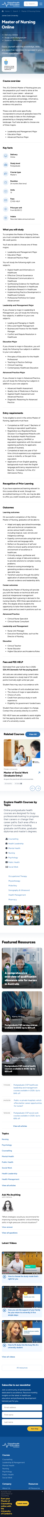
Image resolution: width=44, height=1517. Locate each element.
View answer (7, 1227)
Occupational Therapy (17, 876)
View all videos (8, 1357)
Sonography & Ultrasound (19, 890)
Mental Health (14, 848)
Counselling (13, 839)
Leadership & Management (13, 1462)
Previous (32, 788)
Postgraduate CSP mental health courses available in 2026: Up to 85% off (20, 1069)
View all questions (9, 1233)
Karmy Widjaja (18, 964)
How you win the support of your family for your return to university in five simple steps (24, 1312)
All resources (22, 1368)
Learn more (22, 1503)
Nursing (11, 853)
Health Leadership (15, 843)
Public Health (14, 862)
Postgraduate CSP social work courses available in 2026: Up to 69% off (26, 1116)
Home (7, 11)
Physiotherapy (14, 881)
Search (15, 11)
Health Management (17, 895)
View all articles (20, 1126)
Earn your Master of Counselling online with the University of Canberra (6, 1506)
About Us (6, 1488)
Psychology (13, 857)
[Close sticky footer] (42, 1491)
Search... (32, 4)
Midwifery (12, 885)
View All (32, 734)
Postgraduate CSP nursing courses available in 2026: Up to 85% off (21, 1026)
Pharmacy (12, 899)
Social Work (13, 867)
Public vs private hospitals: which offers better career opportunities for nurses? (28, 1103)
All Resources (34, 1488)
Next (38, 788)
